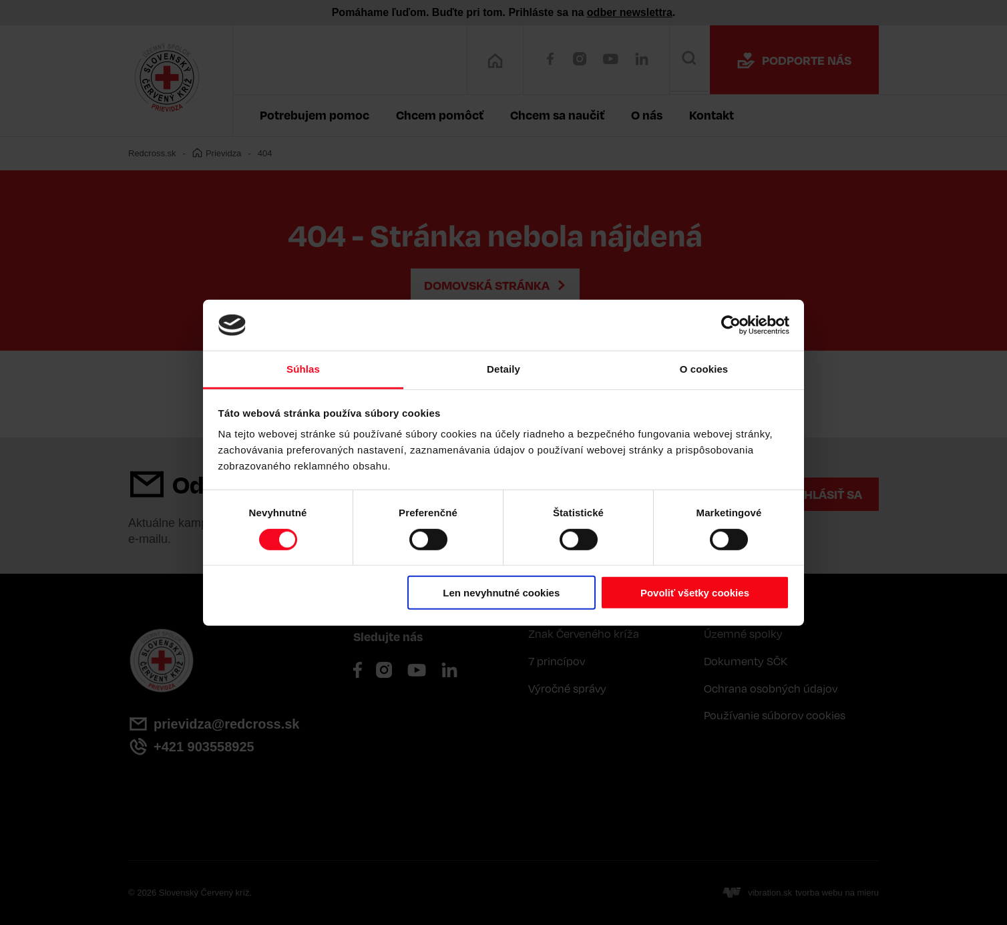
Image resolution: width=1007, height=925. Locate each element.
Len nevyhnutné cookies (501, 592)
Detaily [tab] (503, 369)
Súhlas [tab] (303, 369)
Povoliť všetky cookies (694, 592)
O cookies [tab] (704, 369)
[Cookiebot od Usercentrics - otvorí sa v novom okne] (730, 325)
